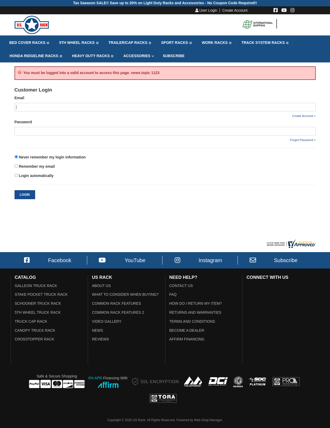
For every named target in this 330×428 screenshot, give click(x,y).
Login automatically (36, 176)
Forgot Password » (302, 140)
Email (19, 98)
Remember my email (37, 166)
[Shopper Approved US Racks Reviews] (291, 243)
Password (23, 122)
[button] (28, 42)
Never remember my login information (52, 157)
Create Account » (303, 115)
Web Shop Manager (208, 420)
